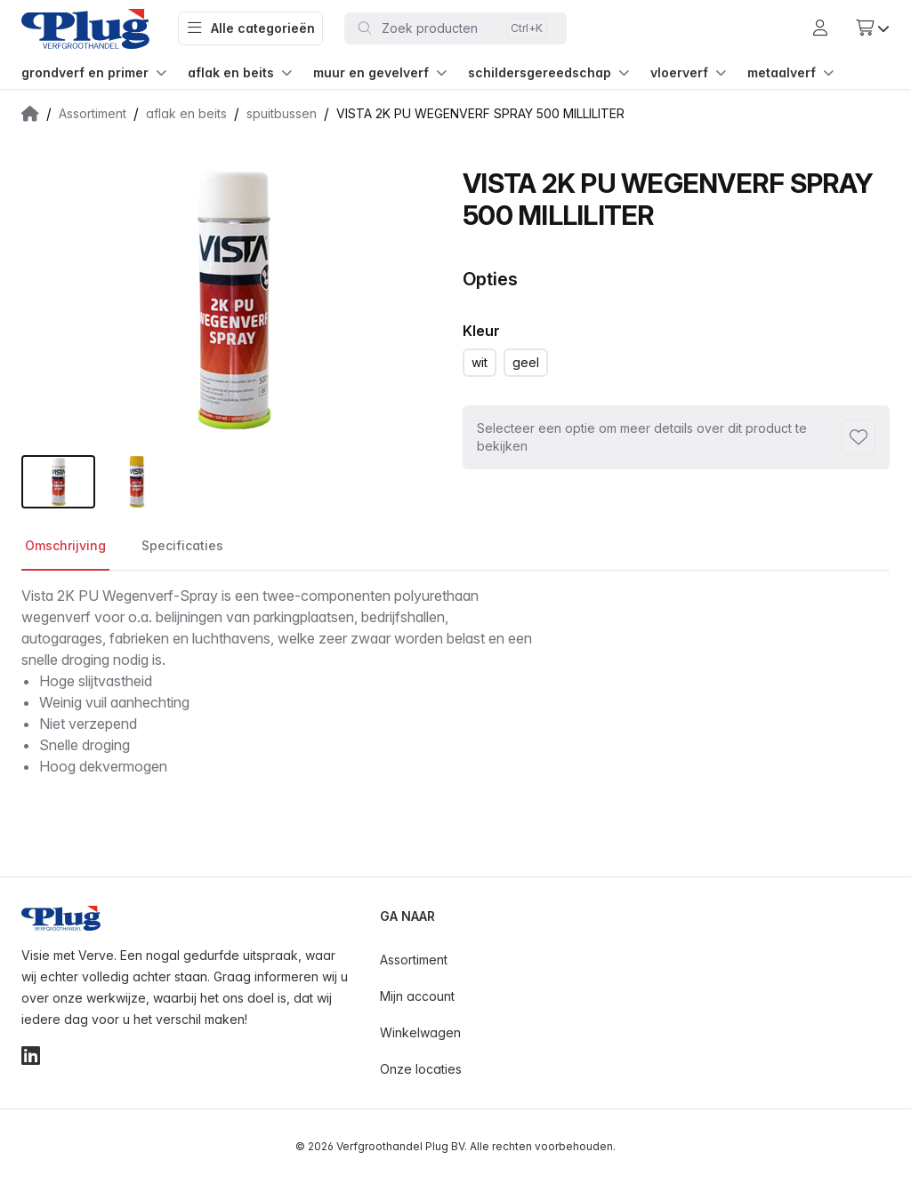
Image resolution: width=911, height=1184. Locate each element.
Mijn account (417, 996)
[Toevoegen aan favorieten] (858, 437)
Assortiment (92, 113)
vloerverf (688, 73)
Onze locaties (421, 1068)
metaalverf (790, 73)
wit (480, 362)
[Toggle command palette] (455, 28)
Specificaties (182, 545)
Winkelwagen (420, 1032)
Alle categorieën (250, 28)
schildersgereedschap (548, 73)
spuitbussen (281, 113)
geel (525, 362)
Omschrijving (65, 545)
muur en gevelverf (380, 73)
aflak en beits (240, 73)
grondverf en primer (93, 73)
